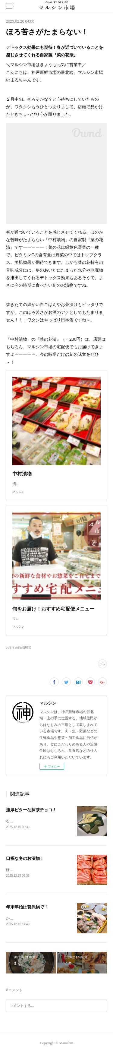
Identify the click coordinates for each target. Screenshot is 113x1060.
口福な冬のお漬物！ (25, 864)
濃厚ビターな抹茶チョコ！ (31, 815)
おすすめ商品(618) (18, 653)
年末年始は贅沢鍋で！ (27, 913)
